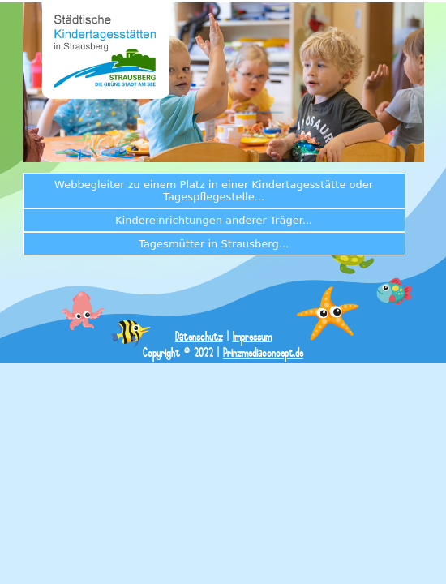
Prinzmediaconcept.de (263, 353)
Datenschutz (199, 337)
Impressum (252, 337)
